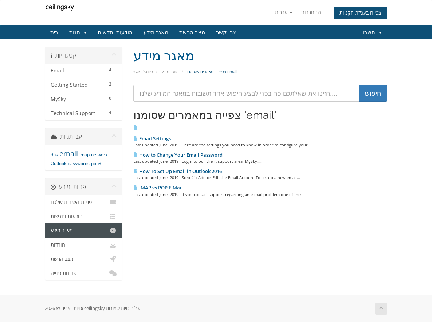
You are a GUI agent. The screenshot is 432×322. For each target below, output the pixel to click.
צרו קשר (226, 32)
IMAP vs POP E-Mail (158, 187)
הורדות (84, 244)
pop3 (96, 163)
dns (54, 155)
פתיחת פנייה (84, 273)
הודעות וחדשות (115, 32)
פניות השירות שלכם (84, 202)
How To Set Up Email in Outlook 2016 (177, 171)
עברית (283, 12)
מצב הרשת (192, 32)
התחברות (311, 12)
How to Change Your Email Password (178, 155)
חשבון (371, 32)
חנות (78, 32)
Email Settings (152, 138)
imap (84, 155)
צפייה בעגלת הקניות (360, 12)
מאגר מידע (156, 32)
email (68, 153)
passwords (79, 163)
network (99, 155)
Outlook (58, 163)
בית (54, 32)
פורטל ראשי (143, 71)
